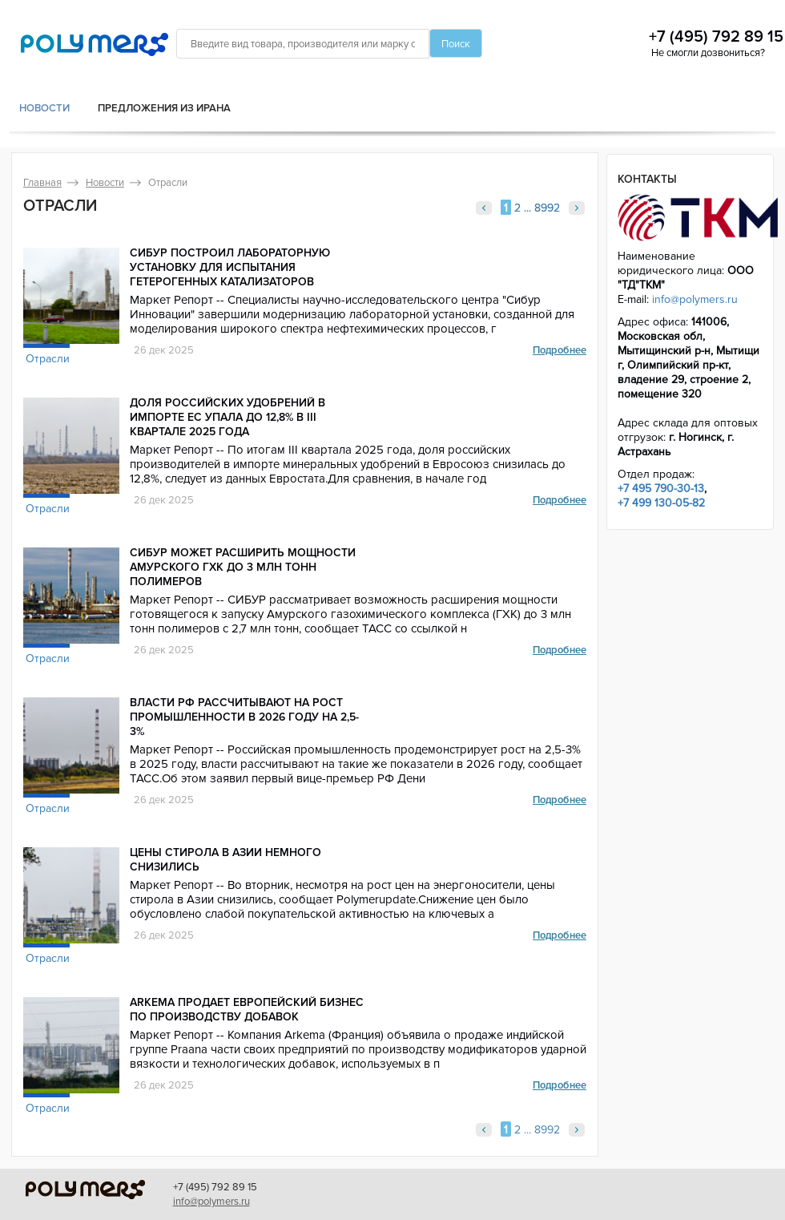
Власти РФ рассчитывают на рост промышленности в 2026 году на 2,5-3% (244, 717)
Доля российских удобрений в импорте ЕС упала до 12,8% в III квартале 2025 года (227, 417)
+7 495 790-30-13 (661, 488)
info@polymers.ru (695, 299)
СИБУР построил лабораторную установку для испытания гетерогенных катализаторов (230, 267)
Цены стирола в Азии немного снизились (225, 860)
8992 (547, 208)
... (527, 208)
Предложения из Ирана (164, 108)
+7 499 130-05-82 (661, 503)
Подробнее (559, 350)
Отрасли (48, 359)
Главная (42, 182)
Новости (44, 108)
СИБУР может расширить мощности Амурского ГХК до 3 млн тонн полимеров (243, 567)
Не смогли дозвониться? (708, 52)
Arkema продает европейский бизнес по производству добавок (247, 1010)
